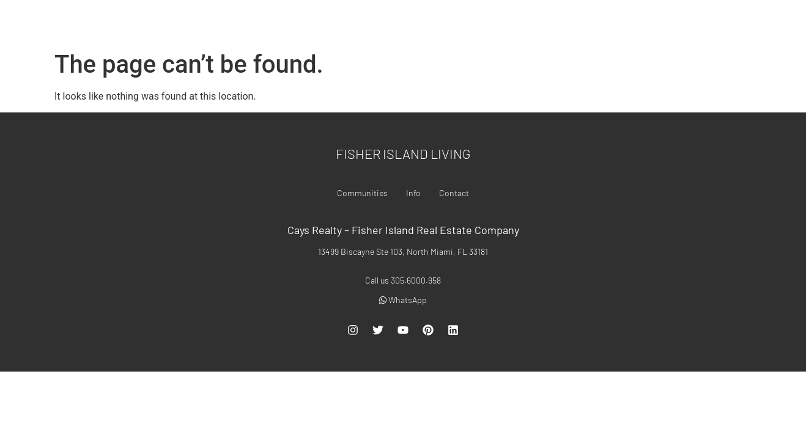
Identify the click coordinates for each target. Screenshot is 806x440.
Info (625, 22)
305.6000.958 (764, 22)
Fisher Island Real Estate (102, 22)
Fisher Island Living (403, 153)
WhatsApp (403, 300)
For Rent (500, 22)
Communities (568, 22)
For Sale (441, 22)
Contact (673, 22)
